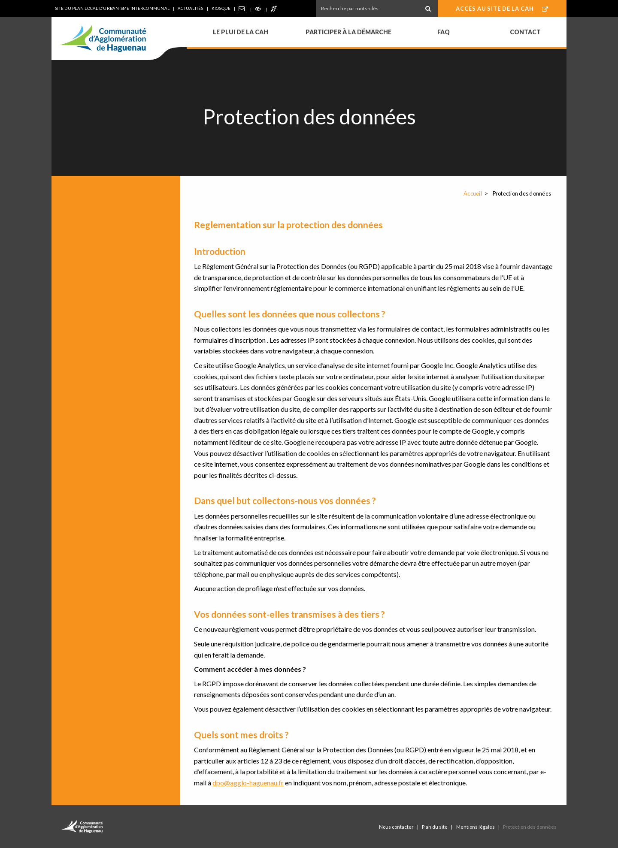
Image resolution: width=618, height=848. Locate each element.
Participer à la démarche (348, 32)
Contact (525, 32)
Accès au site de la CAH (502, 8)
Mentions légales (475, 827)
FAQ (443, 32)
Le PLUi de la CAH (240, 32)
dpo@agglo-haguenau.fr (248, 783)
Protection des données (530, 827)
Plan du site (435, 827)
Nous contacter (396, 827)
